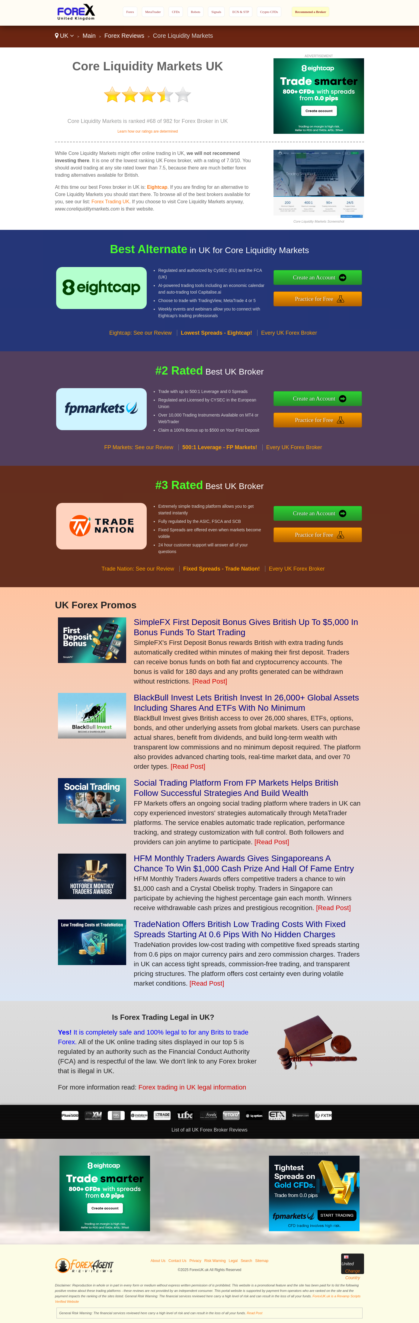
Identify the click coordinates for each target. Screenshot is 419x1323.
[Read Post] (209, 681)
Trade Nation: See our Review (137, 574)
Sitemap (261, 1261)
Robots (195, 12)
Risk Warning (215, 1261)
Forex (130, 12)
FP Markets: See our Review (138, 452)
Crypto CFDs (269, 12)
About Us (158, 1261)
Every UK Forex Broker (289, 338)
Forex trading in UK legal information (185, 1085)
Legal (233, 1261)
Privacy (195, 1261)
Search (246, 1261)
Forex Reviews (124, 35)
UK (64, 35)
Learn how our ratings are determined (147, 131)
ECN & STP (240, 12)
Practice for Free (319, 298)
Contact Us (177, 1261)
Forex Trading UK (110, 201)
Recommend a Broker (310, 12)
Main (89, 35)
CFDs (176, 12)
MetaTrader (153, 12)
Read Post (254, 1313)
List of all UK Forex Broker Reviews (209, 1129)
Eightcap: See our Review (140, 338)
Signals (216, 12)
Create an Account (319, 278)
